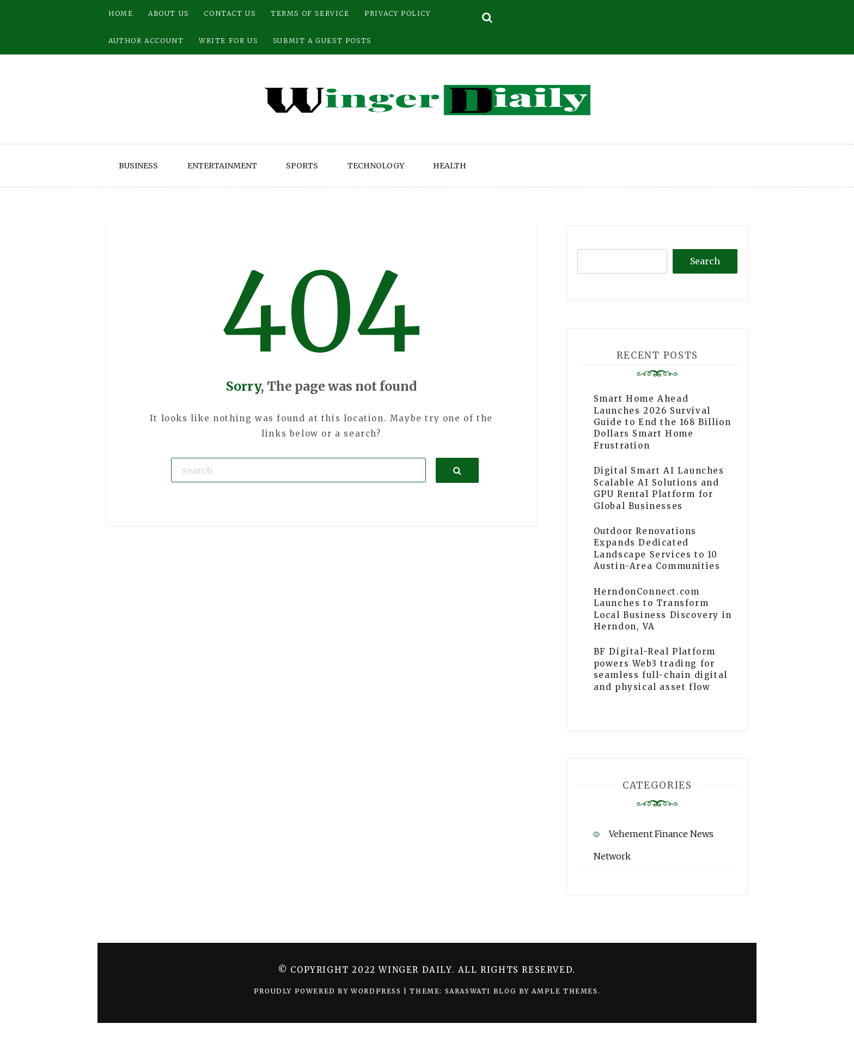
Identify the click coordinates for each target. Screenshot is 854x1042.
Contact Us (229, 13)
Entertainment (222, 166)
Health (449, 166)
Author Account (146, 41)
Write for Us (228, 41)
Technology (375, 166)
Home (120, 13)
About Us (168, 13)
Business (138, 166)
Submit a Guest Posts (322, 41)
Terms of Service (310, 13)
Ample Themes (564, 991)
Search (705, 261)
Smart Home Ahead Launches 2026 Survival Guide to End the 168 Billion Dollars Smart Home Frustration (662, 422)
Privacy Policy (397, 13)
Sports (302, 166)
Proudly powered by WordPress (329, 991)
